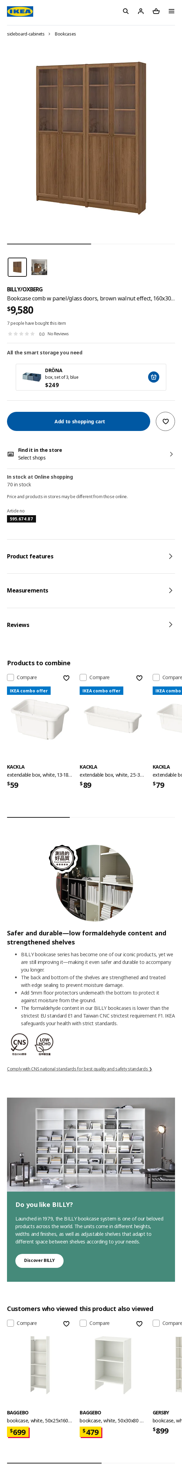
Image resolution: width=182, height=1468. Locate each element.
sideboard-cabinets (26, 34)
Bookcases (65, 34)
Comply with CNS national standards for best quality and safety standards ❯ (79, 1069)
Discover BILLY (39, 1260)
